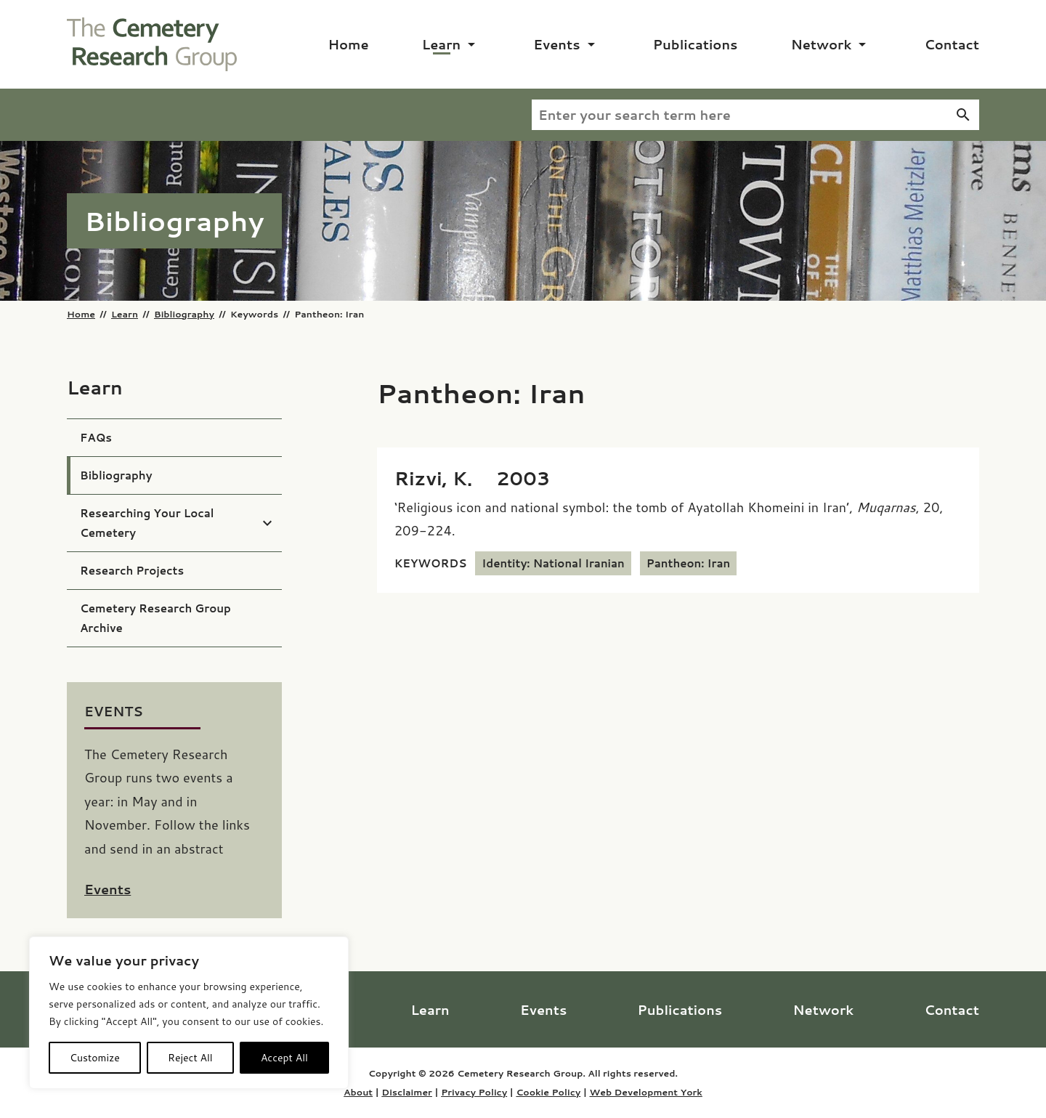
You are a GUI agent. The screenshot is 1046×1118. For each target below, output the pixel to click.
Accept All (284, 1057)
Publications (695, 44)
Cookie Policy (548, 1091)
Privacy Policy (474, 1091)
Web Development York (645, 1091)
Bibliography (184, 313)
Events (556, 44)
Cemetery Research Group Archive (155, 618)
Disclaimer (406, 1091)
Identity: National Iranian (553, 563)
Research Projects (132, 570)
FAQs (96, 437)
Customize (95, 1057)
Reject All (190, 1057)
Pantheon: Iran (688, 563)
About (358, 1091)
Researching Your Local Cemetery (147, 523)
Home (348, 44)
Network (821, 44)
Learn (441, 44)
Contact (951, 44)
